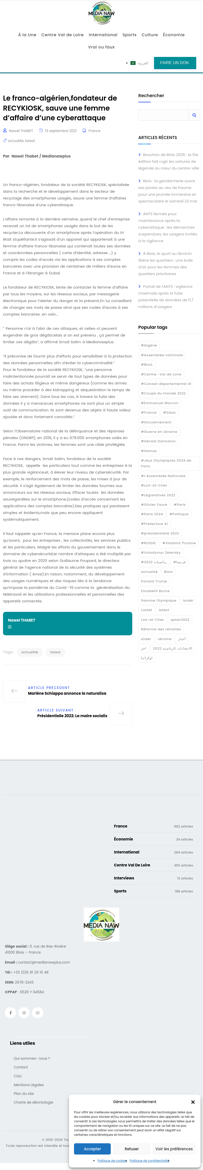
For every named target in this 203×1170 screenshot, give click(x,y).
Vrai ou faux (101, 47)
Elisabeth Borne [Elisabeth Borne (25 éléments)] (155, 591)
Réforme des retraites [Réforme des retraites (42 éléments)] (161, 629)
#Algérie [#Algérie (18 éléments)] (149, 345)
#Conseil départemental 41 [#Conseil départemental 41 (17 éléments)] (166, 383)
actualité (16, 143)
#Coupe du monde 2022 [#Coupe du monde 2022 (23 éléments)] (163, 393)
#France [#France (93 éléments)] (148, 412)
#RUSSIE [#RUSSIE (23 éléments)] (148, 543)
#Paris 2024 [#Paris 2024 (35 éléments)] (152, 514)
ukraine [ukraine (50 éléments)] (165, 639)
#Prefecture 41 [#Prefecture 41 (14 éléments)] (154, 523)
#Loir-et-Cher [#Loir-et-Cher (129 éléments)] (154, 485)
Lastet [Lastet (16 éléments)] (146, 610)
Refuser (132, 1149)
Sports (129, 35)
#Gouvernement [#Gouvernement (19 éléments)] (156, 422)
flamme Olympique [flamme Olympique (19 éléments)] (158, 600)
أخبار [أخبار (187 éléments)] (182, 639)
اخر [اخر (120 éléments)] (143, 648)
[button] (193, 1101)
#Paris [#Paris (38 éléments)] (180, 504)
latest (30, 143)
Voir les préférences (174, 1149)
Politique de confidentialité (150, 1161)
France (94, 132)
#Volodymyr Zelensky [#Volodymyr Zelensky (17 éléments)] (161, 552)
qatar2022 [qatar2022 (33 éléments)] (180, 619)
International (103, 35)
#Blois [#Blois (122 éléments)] (146, 364)
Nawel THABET (21, 132)
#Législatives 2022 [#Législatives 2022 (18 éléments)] (158, 495)
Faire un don (174, 63)
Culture (150, 35)
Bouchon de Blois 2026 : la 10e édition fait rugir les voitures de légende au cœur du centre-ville (168, 161)
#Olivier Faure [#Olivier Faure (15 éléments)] (154, 504)
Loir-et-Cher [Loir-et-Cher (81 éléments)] (152, 619)
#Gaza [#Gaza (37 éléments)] (169, 412)
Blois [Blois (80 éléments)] (168, 571)
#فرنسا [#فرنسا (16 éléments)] (179, 562)
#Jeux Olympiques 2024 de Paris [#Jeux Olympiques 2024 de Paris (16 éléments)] (166, 463)
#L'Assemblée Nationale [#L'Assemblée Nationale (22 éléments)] (163, 476)
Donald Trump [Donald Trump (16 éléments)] (154, 581)
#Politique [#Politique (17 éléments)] (179, 514)
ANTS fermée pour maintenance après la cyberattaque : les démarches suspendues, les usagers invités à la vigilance (167, 227)
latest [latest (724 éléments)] (164, 610)
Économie (174, 35)
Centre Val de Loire (63, 35)
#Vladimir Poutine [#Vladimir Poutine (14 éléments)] (179, 543)
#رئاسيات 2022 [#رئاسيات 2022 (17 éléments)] (154, 562)
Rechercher (151, 96)
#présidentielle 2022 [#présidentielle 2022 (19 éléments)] (160, 533)
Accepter (92, 1149)
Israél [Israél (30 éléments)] (188, 600)
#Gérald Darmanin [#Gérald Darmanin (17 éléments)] (158, 441)
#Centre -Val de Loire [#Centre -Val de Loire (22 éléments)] (161, 374)
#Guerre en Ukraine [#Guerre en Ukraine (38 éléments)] (159, 431)
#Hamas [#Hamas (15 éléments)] (149, 451)
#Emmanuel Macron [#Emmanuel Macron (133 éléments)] (159, 403)
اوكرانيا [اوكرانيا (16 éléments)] (147, 658)
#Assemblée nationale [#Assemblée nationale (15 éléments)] (162, 355)
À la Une (27, 35)
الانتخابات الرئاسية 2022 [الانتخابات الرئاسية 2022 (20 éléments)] (172, 648)
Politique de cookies (112, 1161)
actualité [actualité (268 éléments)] (149, 571)
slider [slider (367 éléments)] (146, 639)
